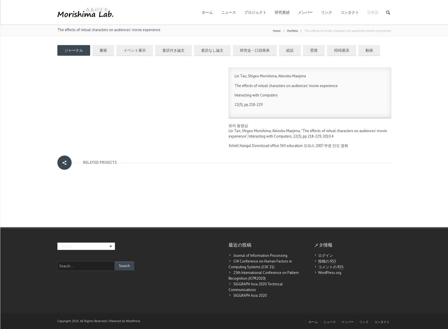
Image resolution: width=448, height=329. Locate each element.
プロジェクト (255, 12)
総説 (290, 50)
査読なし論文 (212, 50)
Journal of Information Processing (260, 255)
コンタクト (349, 12)
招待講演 (341, 50)
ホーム (207, 12)
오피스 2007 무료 (318, 145)
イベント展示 (135, 50)
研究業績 (282, 12)
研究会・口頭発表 (255, 50)
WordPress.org (329, 272)
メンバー (305, 12)
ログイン (325, 255)
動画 (369, 50)
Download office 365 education (277, 145)
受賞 (314, 50)
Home (277, 31)
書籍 (103, 50)
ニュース (228, 12)
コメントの (331, 267)
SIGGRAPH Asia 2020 (250, 295)
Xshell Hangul (240, 145)
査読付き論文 (173, 50)
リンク (326, 12)
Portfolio (292, 31)
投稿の (327, 261)
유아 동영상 (238, 125)
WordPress (133, 321)
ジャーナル (73, 50)
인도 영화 (340, 145)
